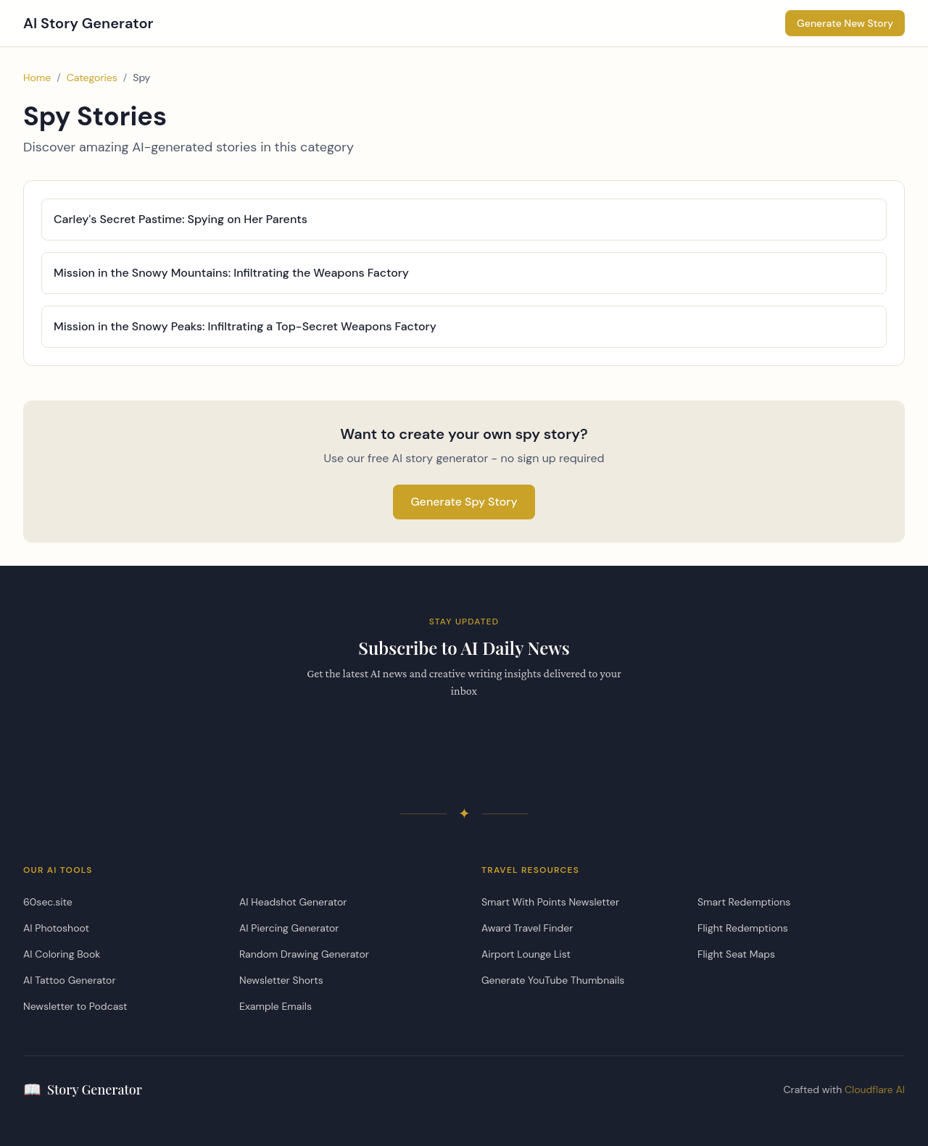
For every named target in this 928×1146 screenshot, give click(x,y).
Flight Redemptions (742, 927)
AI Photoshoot (56, 927)
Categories (92, 77)
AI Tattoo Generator (69, 980)
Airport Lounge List (526, 954)
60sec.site (47, 901)
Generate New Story (845, 23)
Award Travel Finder (527, 927)
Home (37, 77)
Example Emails (275, 1006)
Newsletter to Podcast (75, 1006)
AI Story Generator (88, 23)
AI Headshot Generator (293, 901)
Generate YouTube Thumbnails (552, 980)
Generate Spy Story (463, 501)
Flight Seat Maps (736, 954)
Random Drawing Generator (304, 954)
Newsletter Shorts (281, 980)
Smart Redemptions (743, 901)
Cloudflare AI (875, 1089)
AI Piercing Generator (289, 927)
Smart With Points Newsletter (550, 901)
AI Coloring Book (61, 954)
